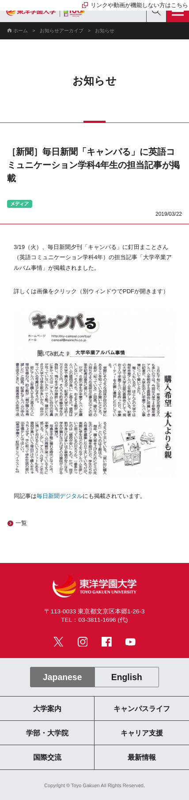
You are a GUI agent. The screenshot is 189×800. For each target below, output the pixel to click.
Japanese (62, 677)
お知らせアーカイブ (61, 30)
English (126, 677)
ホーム (20, 30)
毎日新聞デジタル (60, 496)
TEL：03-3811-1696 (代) (94, 619)
